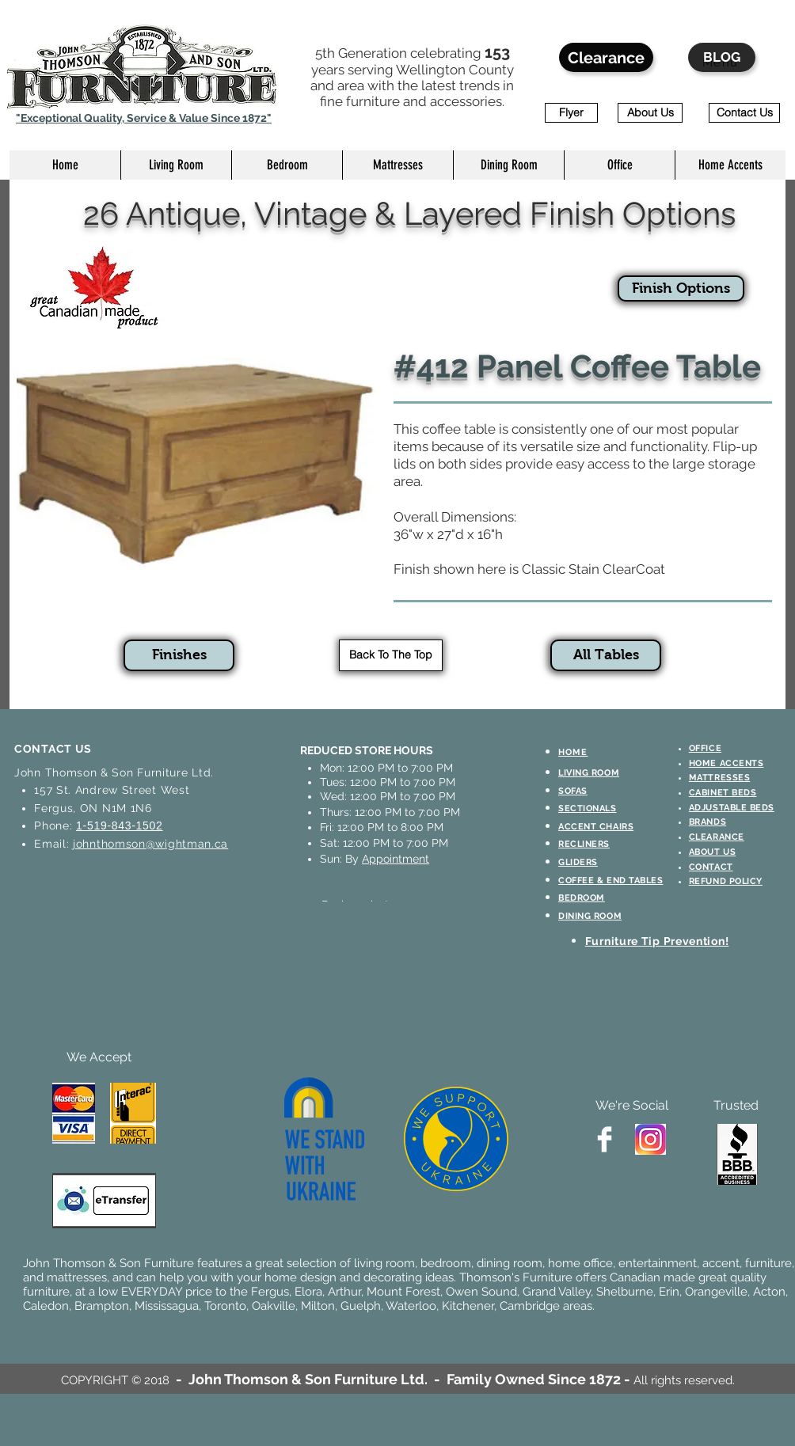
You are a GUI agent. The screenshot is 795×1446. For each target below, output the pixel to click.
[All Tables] (605, 655)
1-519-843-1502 (119, 825)
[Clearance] (606, 57)
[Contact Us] (744, 113)
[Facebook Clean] (604, 1139)
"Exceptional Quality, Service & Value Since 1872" (144, 118)
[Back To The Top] (391, 655)
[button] (175, 165)
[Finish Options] (681, 288)
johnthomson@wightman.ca (150, 843)
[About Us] (650, 113)
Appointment (395, 858)
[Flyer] (571, 113)
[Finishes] (179, 655)
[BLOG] (721, 57)
